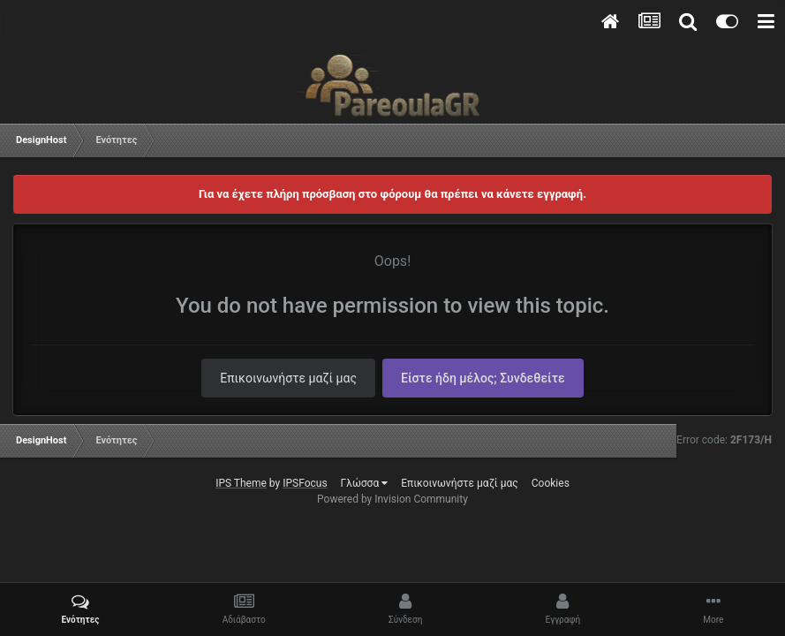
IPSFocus (305, 483)
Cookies (551, 483)
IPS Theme (241, 483)
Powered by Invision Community (392, 499)
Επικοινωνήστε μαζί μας (288, 378)
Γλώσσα (365, 483)
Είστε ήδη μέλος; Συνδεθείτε (483, 378)
